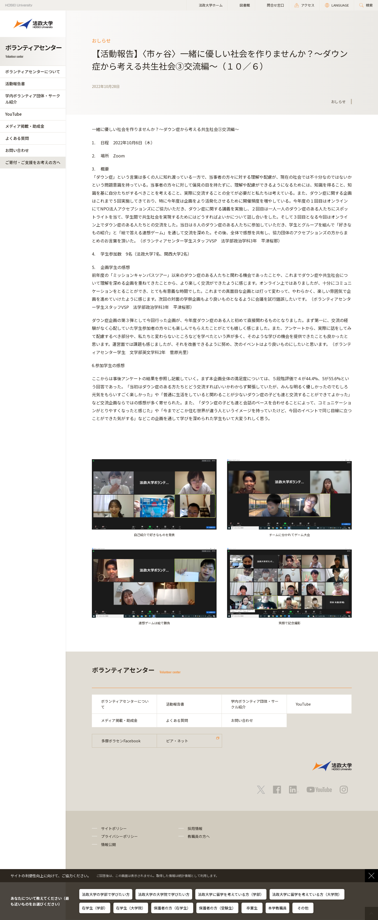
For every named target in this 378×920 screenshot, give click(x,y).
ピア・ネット (177, 740)
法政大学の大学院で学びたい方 (164, 894)
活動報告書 (15, 83)
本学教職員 (277, 908)
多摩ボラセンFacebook (120, 740)
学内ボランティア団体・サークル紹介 (32, 99)
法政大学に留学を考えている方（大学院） (307, 894)
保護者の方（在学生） (172, 908)
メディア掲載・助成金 (24, 126)
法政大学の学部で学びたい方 (106, 894)
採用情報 (195, 828)
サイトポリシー (114, 828)
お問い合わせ (17, 150)
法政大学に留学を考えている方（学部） (231, 894)
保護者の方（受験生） (217, 908)
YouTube (13, 114)
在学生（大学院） (130, 908)
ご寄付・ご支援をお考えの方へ (32, 162)
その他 (302, 908)
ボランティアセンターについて (32, 71)
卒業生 (252, 908)
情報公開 (108, 844)
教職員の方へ (199, 836)
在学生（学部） (95, 908)
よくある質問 (17, 138)
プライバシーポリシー (119, 836)
